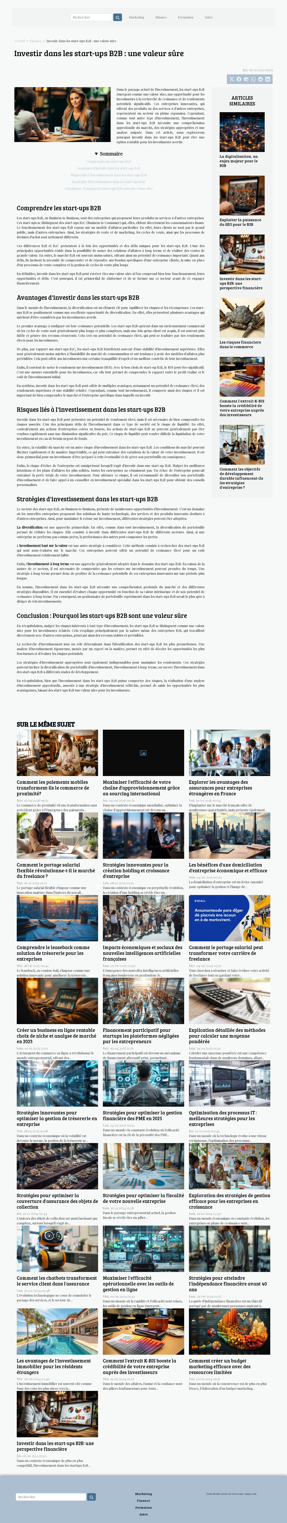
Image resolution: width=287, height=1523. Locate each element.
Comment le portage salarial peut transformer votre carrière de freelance (226, 953)
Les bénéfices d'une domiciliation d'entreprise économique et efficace (228, 867)
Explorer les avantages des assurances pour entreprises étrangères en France (220, 788)
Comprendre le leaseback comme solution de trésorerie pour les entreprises (53, 953)
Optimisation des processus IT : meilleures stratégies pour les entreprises (223, 1118)
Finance (161, 17)
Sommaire (111, 153)
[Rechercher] (91, 17)
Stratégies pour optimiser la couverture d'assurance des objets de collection (57, 1201)
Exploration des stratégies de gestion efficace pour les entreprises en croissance (229, 1201)
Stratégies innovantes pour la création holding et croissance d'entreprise (136, 870)
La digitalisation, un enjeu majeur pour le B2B (239, 161)
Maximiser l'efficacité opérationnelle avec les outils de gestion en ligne (138, 1284)
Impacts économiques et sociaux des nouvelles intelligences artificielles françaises (142, 953)
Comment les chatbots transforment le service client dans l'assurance (57, 1281)
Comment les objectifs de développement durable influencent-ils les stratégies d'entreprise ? (241, 478)
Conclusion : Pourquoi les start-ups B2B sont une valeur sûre (109, 188)
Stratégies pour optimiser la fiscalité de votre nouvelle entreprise (143, 1198)
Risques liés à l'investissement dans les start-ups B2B (109, 175)
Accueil (19, 41)
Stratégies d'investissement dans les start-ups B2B (108, 182)
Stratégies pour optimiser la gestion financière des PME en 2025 (142, 1115)
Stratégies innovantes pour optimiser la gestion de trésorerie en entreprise (57, 1118)
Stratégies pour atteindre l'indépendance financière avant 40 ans (228, 1284)
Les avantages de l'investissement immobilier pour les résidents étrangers (54, 1366)
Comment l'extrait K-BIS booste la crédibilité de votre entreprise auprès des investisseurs (242, 407)
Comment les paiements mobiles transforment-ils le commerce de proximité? (53, 788)
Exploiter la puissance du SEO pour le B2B (240, 222)
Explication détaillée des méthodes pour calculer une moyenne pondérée (227, 1036)
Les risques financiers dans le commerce (240, 344)
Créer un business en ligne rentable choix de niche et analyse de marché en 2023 (56, 1036)
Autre (208, 17)
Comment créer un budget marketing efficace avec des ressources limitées (220, 1366)
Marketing (136, 17)
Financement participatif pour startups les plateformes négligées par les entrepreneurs (141, 1036)
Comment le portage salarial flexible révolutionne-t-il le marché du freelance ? (56, 870)
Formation (185, 17)
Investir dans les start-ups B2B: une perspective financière (241, 283)
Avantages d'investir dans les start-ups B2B (108, 168)
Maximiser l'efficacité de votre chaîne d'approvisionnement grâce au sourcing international (141, 788)
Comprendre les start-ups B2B (108, 161)
